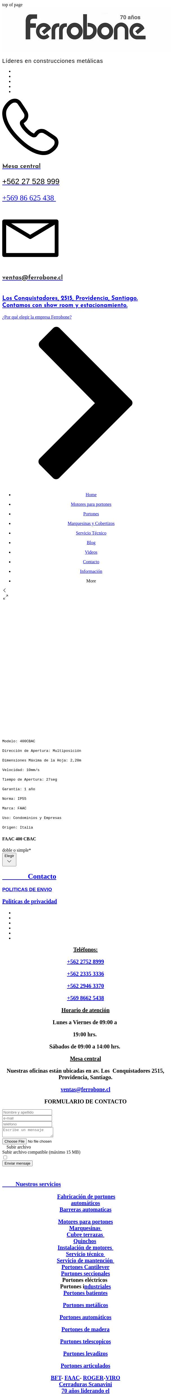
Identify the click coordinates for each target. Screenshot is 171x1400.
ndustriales (97, 1288)
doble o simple (16, 850)
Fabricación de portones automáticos (86, 1201)
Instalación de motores (85, 1249)
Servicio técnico (85, 1256)
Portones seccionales (85, 1275)
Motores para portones (85, 1223)
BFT (56, 1379)
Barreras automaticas (86, 1211)
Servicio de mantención (85, 1262)
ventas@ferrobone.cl (86, 1089)
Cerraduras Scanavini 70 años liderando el (85, 1389)
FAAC (72, 1379)
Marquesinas (85, 1230)
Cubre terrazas (85, 1236)
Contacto (29, 876)
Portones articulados (85, 1367)
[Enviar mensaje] (17, 1165)
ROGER (93, 1379)
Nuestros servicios (31, 1185)
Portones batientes (85, 1294)
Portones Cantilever (86, 1269)
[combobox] (9, 859)
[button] (85, 598)
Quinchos (84, 1243)
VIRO (112, 1379)
